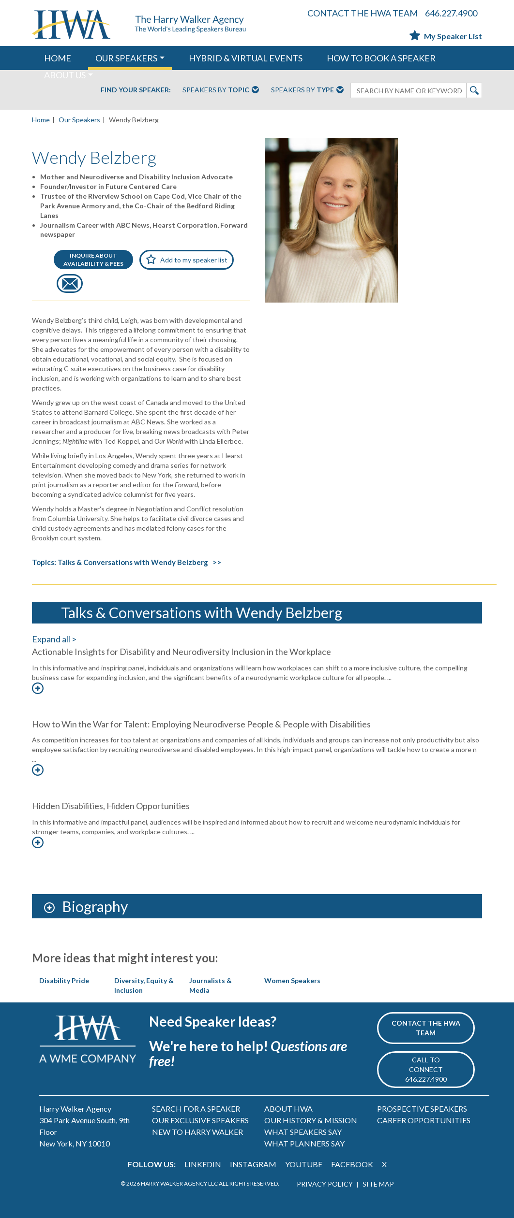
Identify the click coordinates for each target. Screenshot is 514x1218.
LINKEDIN (202, 1164)
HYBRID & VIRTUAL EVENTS (245, 58)
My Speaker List (445, 36)
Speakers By (220, 90)
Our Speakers (79, 120)
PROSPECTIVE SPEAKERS (422, 1108)
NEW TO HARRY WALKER (197, 1131)
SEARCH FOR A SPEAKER (196, 1108)
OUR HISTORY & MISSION (310, 1120)
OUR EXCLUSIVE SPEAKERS (200, 1120)
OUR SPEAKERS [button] (126, 58)
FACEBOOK (352, 1164)
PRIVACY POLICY (325, 1184)
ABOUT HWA (288, 1108)
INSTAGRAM (253, 1164)
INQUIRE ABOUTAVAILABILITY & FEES (93, 259)
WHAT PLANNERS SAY (304, 1143)
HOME (57, 58)
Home (41, 120)
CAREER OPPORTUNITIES (423, 1120)
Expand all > (54, 639)
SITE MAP (378, 1184)
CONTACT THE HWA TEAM (362, 13)
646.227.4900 (451, 13)
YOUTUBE (303, 1164)
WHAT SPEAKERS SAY (303, 1131)
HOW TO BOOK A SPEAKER (381, 58)
